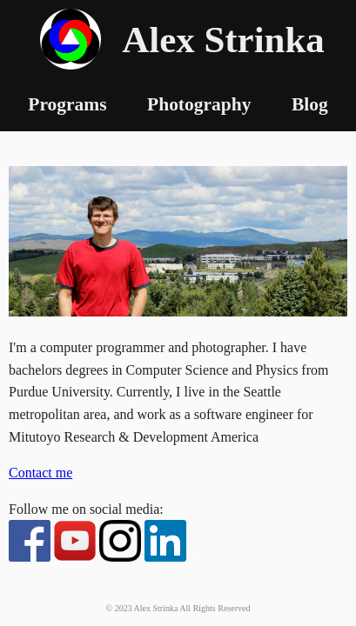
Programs (67, 104)
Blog (310, 104)
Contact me (40, 472)
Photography (199, 104)
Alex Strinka (223, 39)
